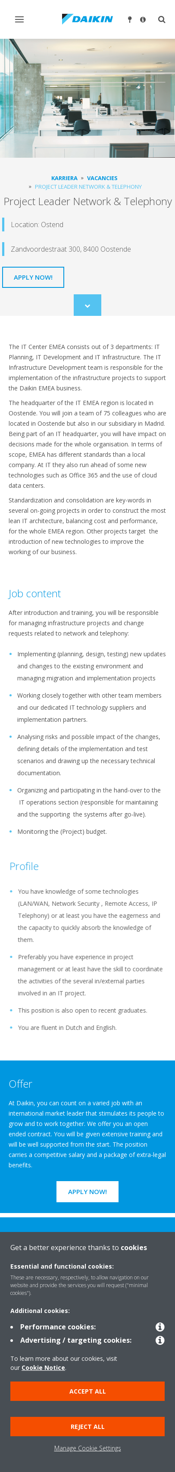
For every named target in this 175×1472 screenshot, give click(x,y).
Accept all (87, 1391)
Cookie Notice (43, 1367)
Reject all (88, 1426)
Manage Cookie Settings (87, 1448)
